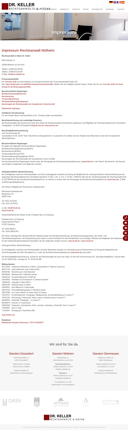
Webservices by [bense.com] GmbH (59, 427)
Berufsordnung (8, 96)
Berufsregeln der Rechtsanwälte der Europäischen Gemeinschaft (28, 104)
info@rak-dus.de (37, 125)
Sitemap (76, 427)
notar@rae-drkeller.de (63, 378)
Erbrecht (64, 9)
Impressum (66, 36)
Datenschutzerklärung (98, 427)
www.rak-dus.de (51, 125)
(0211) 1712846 (24, 364)
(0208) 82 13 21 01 (66, 375)
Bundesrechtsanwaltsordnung (14, 94)
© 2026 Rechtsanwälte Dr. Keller (34, 427)
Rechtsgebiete (50, 9)
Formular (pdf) (11, 82)
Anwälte (76, 9)
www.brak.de (87, 162)
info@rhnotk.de (14, 208)
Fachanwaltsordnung (10, 99)
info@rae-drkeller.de (16, 74)
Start (37, 9)
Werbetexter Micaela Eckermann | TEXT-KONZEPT (23, 323)
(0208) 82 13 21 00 (66, 367)
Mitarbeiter (97, 9)
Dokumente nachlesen (11, 108)
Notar (86, 9)
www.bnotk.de (74, 241)
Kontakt (121, 9)
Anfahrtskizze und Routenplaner (21, 373)
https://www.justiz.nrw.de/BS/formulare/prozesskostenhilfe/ (29, 84)
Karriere (110, 9)
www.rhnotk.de (8, 210)
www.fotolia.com (8, 315)
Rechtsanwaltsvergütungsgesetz (15, 101)
